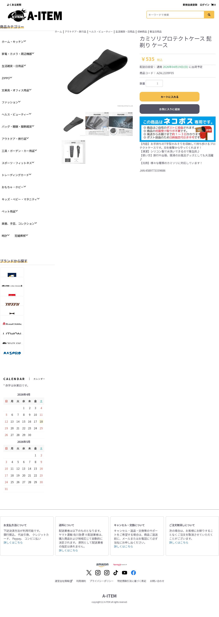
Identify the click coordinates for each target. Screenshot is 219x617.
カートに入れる (170, 97)
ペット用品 (8, 211)
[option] (97, 71)
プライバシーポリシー (102, 581)
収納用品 (142, 31)
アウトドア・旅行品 (14, 139)
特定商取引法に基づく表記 (131, 581)
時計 (4, 236)
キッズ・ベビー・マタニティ (19, 199)
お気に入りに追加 (169, 109)
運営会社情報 (64, 581)
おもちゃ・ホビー (13, 187)
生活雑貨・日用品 (13, 66)
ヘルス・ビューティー (15, 114)
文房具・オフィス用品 (15, 90)
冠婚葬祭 (20, 236)
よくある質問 (14, 4)
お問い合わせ (157, 581)
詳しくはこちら (13, 542)
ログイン (205, 4)
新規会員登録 (190, 4)
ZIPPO (6, 78)
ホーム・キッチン (13, 42)
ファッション (10, 102)
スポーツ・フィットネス (17, 163)
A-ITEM (109, 596)
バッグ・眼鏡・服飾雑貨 (17, 126)
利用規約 (81, 581)
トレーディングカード (15, 175)
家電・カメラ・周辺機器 (17, 54)
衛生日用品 (156, 31)
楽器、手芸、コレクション (18, 223)
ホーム (58, 31)
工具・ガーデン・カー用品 (18, 151)
